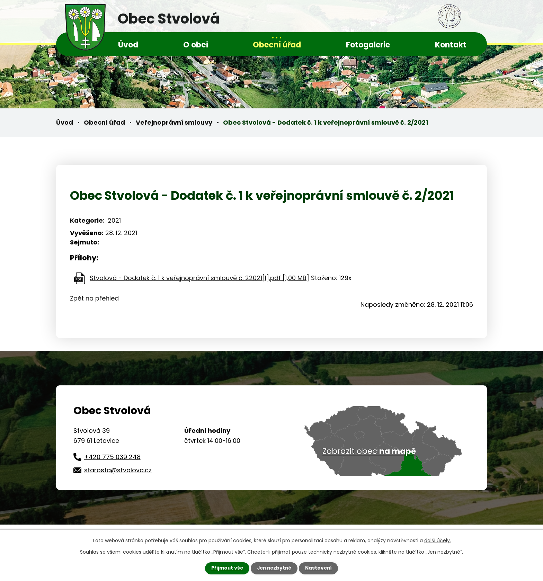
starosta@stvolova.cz (118, 470)
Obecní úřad (277, 44)
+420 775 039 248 (112, 457)
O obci (195, 44)
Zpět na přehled (94, 298)
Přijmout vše (225, 568)
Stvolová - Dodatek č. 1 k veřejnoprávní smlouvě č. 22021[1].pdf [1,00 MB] (199, 278)
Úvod (128, 44)
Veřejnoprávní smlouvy (174, 122)
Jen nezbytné (274, 568)
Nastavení (320, 568)
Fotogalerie (368, 44)
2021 (114, 220)
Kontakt (450, 44)
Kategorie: (87, 220)
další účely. (437, 540)
